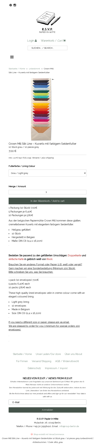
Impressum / (56, 368)
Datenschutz (34, 368)
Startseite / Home (22, 354)
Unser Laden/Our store (48, 354)
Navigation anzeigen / (12, 57)
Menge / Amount (17, 186)
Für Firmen (22, 361)
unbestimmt (34, 68)
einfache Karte (16, 259)
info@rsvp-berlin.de (69, 426)
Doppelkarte (74, 255)
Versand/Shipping (41, 361)
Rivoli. (50, 259)
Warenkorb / (53, 40)
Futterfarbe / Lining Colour (22, 166)
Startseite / (17, 68)
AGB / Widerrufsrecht (67, 361)
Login (32, 40)
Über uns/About (73, 354)
